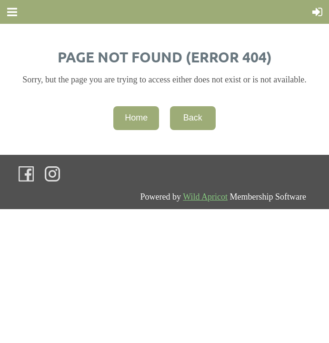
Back (192, 117)
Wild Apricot (205, 197)
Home (136, 117)
